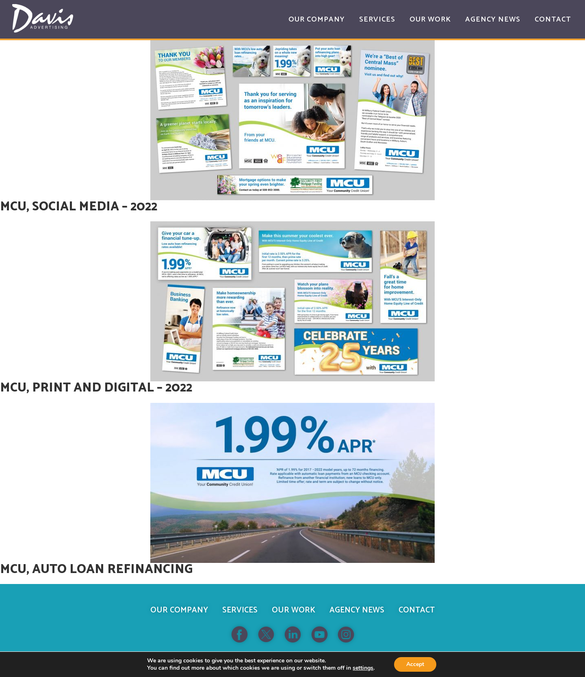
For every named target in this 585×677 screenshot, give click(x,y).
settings (363, 668)
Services (240, 610)
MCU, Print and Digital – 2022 (96, 388)
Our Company (179, 610)
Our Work (293, 610)
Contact (417, 610)
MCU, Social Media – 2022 (78, 207)
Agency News (356, 610)
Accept (415, 664)
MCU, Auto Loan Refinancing (96, 569)
